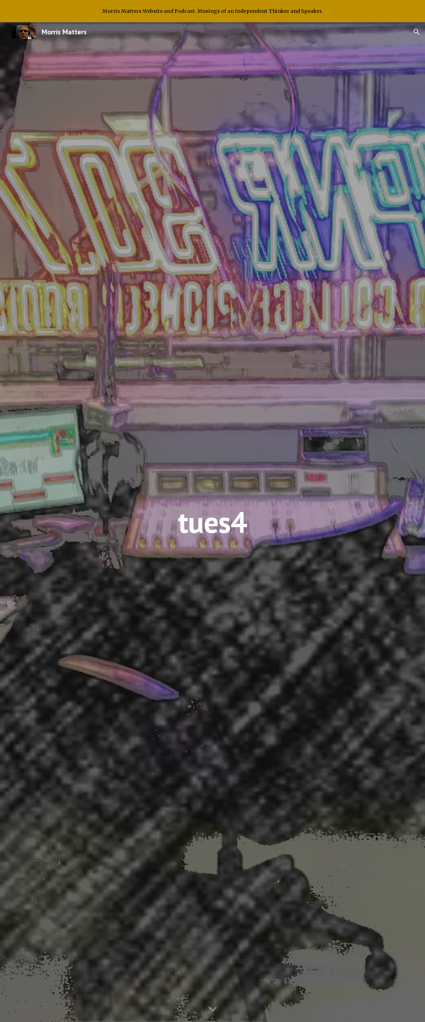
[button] (416, 32)
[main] (212, 521)
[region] (212, 11)
